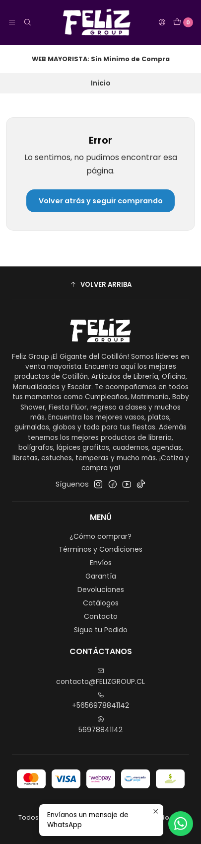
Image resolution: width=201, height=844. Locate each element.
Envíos (101, 563)
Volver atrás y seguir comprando (101, 201)
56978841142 (100, 725)
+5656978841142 (100, 700)
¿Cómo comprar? (100, 536)
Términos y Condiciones (100, 549)
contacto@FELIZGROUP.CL (100, 677)
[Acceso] (162, 22)
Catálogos (101, 603)
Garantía (100, 576)
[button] (100, 284)
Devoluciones (100, 589)
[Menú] (12, 22)
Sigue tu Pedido (101, 630)
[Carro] (183, 22)
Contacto (101, 616)
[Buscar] (27, 22)
